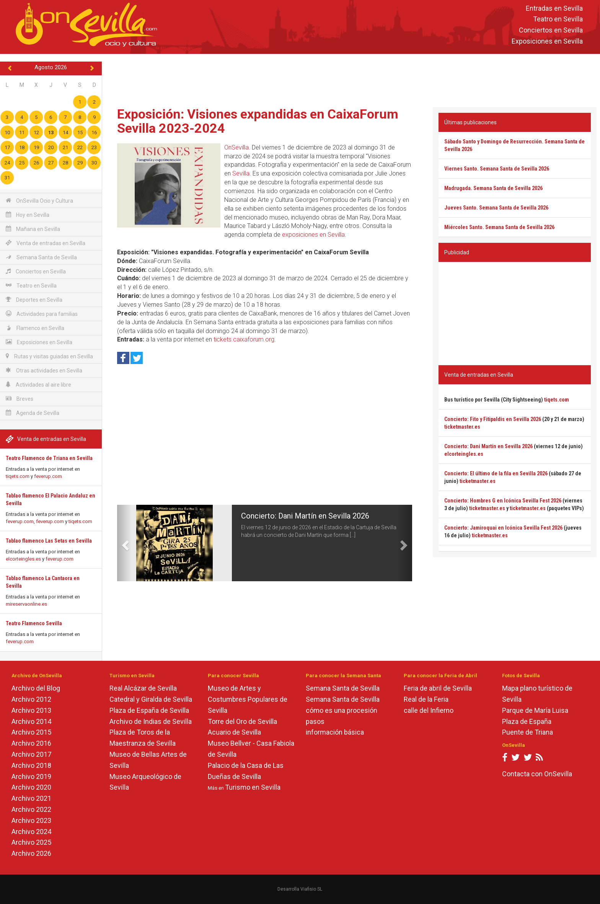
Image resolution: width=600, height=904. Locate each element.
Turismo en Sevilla (252, 787)
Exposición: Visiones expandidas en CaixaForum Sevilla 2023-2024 (257, 121)
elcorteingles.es (23, 559)
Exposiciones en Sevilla (547, 41)
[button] (124, 543)
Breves (19, 398)
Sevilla (240, 173)
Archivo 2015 (31, 732)
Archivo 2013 (31, 710)
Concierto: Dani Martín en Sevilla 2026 (305, 515)
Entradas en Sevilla (554, 8)
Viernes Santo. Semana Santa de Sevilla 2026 (496, 169)
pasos (315, 721)
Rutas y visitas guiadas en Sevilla (49, 356)
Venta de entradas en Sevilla (45, 243)
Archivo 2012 (31, 699)
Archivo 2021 (31, 798)
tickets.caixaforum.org (244, 339)
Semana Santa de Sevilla (41, 257)
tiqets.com (17, 476)
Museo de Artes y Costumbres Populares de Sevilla (247, 699)
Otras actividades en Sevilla (44, 370)
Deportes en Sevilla (34, 299)
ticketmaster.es (462, 427)
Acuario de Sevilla (234, 732)
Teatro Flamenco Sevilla (34, 623)
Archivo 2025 (31, 842)
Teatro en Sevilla (558, 19)
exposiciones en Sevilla (313, 234)
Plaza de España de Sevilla (149, 710)
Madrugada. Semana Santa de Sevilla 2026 (493, 188)
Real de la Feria (426, 699)
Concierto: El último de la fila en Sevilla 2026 (496, 473)
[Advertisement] (351, 79)
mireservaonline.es (26, 604)
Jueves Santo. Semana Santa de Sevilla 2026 (496, 208)
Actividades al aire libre (38, 384)
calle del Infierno (428, 710)
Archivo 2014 (31, 721)
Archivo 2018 (31, 765)
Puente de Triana (527, 732)
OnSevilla (236, 147)
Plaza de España (526, 721)
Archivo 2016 (31, 743)
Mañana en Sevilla (33, 229)
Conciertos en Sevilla (551, 30)
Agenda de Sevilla (32, 413)
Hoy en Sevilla (27, 214)
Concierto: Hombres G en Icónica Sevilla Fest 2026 (502, 501)
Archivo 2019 (31, 776)
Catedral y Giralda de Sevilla (150, 699)
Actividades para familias (42, 314)
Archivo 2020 (31, 787)
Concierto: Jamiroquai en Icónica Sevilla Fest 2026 (503, 528)
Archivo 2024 (31, 832)
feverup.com (48, 476)
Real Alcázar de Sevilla (143, 688)
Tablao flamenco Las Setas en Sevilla (49, 541)
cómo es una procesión (341, 710)
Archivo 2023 (31, 820)
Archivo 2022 (31, 809)
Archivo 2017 (31, 754)
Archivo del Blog (35, 688)
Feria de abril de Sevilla (438, 688)
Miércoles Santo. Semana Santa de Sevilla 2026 (499, 227)
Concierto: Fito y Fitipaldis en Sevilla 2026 (492, 419)
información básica (335, 732)
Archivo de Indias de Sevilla (150, 721)
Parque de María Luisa (535, 710)
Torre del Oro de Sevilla (242, 721)
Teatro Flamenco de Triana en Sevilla (49, 458)
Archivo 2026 (31, 853)
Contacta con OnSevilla (537, 774)
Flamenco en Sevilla (35, 328)
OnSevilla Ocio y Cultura (39, 200)
